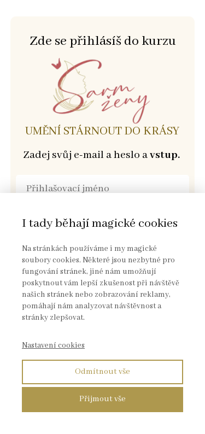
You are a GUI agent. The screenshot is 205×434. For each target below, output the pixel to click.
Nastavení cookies (53, 345)
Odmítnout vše (102, 372)
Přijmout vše (102, 399)
